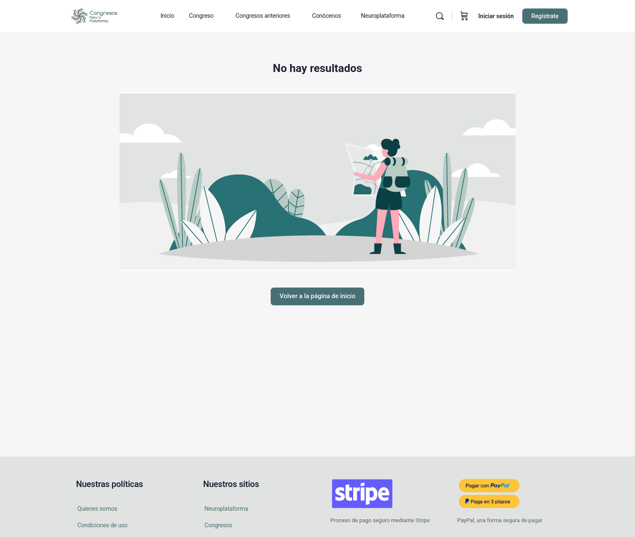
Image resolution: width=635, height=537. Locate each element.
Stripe (423, 520)
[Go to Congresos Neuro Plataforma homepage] (94, 15)
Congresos (218, 525)
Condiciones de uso (103, 525)
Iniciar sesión (496, 16)
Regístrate (544, 16)
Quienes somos (97, 508)
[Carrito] (464, 16)
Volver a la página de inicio (317, 296)
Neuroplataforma (226, 508)
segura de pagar (522, 520)
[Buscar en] (439, 16)
